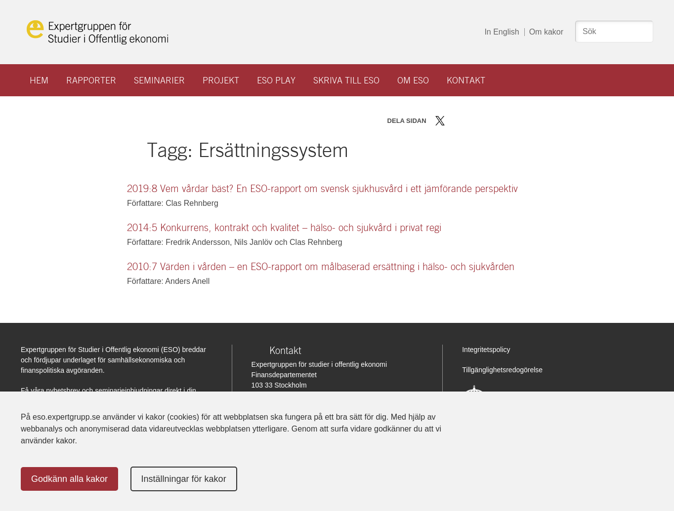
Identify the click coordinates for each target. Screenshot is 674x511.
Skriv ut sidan (501, 120)
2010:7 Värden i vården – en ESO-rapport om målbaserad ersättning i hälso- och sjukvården (320, 267)
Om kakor (546, 32)
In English (501, 32)
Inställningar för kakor (183, 479)
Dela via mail (484, 120)
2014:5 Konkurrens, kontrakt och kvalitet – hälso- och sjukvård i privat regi (284, 228)
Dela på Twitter (440, 120)
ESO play (276, 80)
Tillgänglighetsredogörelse (502, 370)
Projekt (221, 80)
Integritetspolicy (486, 350)
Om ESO (413, 80)
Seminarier (159, 80)
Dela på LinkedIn (468, 120)
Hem (39, 80)
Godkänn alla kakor (69, 479)
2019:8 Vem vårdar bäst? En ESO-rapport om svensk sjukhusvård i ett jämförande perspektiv (322, 189)
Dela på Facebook (454, 120)
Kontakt (466, 80)
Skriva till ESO (346, 80)
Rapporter (91, 80)
